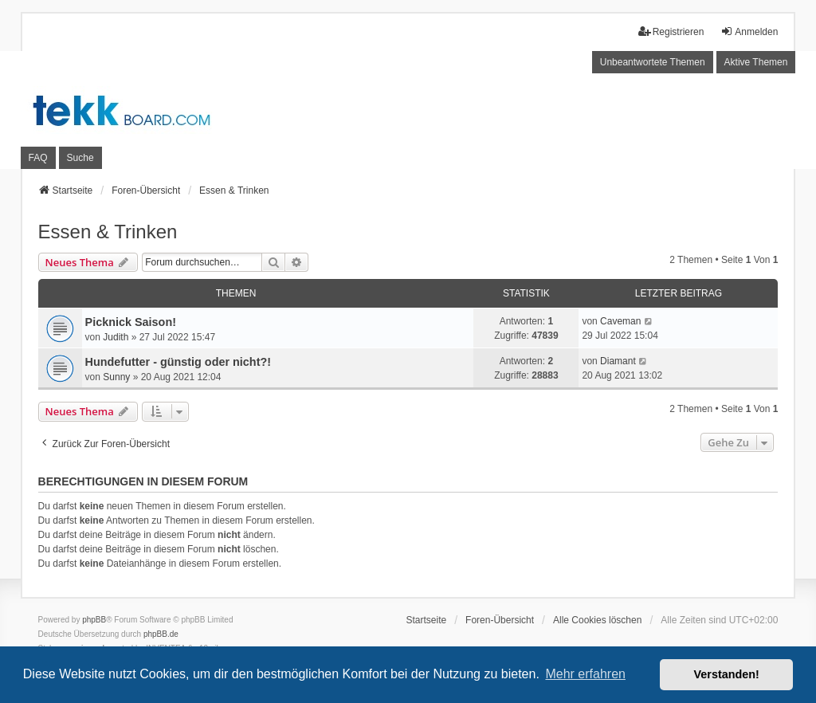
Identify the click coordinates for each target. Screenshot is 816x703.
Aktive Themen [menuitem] (756, 62)
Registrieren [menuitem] (671, 31)
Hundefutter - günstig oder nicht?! (178, 361)
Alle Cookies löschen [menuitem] (597, 620)
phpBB (94, 619)
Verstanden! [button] (726, 674)
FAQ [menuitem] (38, 157)
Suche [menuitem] (80, 157)
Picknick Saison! (130, 322)
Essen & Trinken (108, 231)
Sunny (116, 377)
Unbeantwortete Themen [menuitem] (652, 62)
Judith (115, 337)
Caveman (620, 321)
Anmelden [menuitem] (749, 31)
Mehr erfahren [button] (585, 674)
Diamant (618, 361)
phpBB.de (160, 634)
